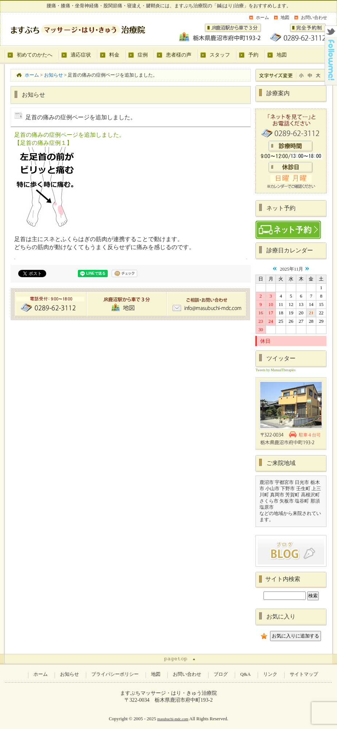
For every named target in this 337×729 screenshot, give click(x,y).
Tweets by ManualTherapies (275, 370)
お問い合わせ (314, 17)
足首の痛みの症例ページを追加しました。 (69, 135)
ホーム (262, 17)
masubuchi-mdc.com (173, 719)
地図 (285, 17)
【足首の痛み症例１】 (43, 143)
